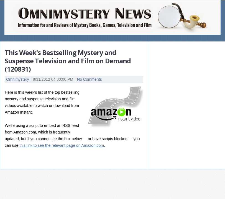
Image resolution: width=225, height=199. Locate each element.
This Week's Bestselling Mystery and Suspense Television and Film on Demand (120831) (68, 61)
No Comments (89, 79)
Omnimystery (17, 79)
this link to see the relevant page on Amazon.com (61, 145)
